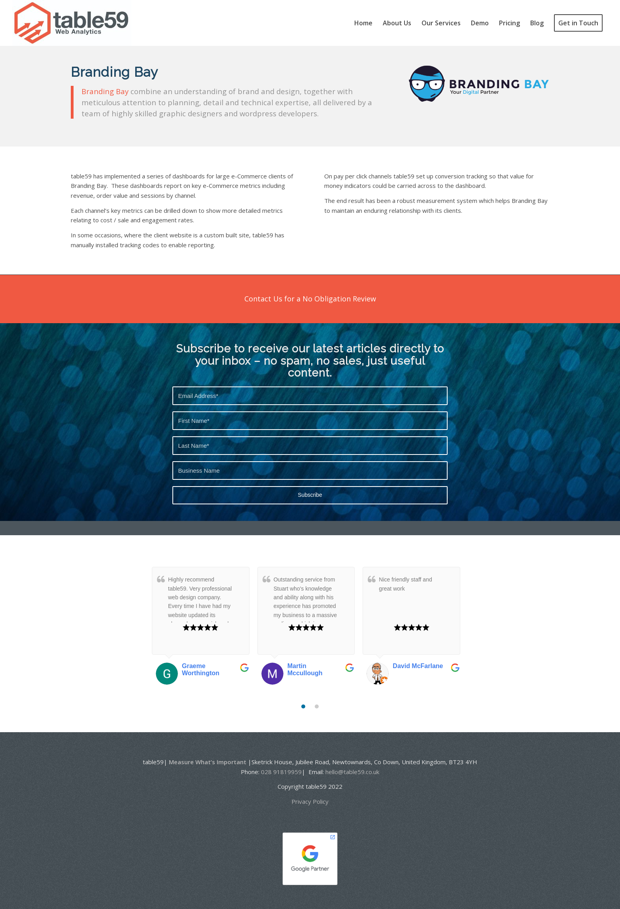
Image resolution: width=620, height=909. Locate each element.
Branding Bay (105, 91)
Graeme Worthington (200, 669)
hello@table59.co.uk (352, 772)
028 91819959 (281, 772)
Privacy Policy (310, 801)
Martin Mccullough (305, 669)
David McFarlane (418, 666)
